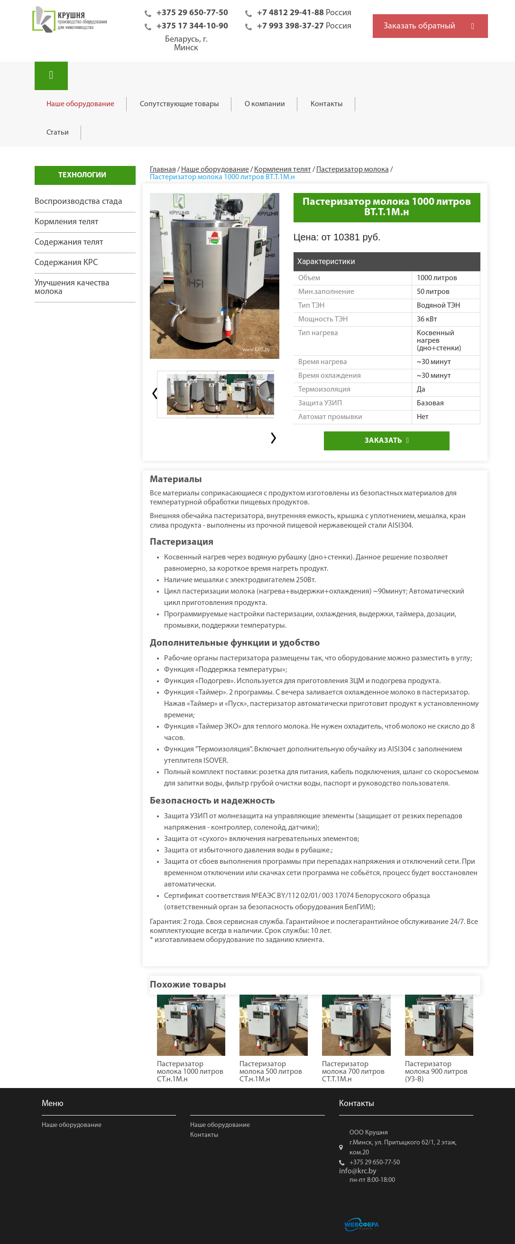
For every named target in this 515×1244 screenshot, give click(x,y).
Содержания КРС (66, 262)
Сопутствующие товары (179, 104)
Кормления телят (66, 222)
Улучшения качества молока (72, 287)
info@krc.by (358, 1171)
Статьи (57, 133)
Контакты (327, 104)
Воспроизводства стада (78, 201)
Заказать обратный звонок (419, 30)
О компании (265, 104)
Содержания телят (69, 242)
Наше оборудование (80, 104)
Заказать (387, 441)
